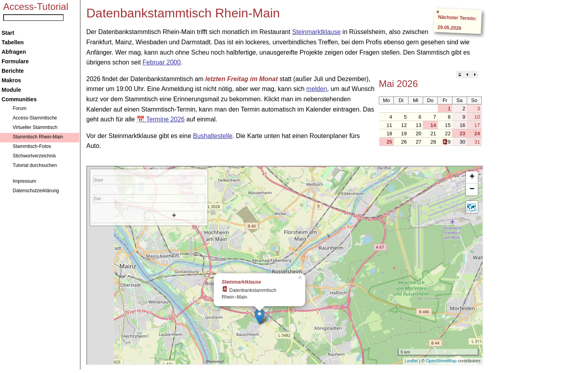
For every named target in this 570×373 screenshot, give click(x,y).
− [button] (472, 189)
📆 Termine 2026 (160, 119)
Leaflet (411, 360)
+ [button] (472, 177)
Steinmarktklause (316, 31)
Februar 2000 (161, 62)
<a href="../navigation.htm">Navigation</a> (40, 184)
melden (316, 88)
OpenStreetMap (441, 360)
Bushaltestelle (212, 136)
